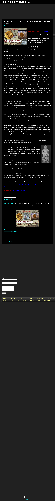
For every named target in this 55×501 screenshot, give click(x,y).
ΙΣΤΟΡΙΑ (5, 231)
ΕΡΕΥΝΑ (18, 300)
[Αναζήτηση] (31, 2)
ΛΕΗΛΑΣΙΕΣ (11, 300)
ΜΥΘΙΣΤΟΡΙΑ (23, 298)
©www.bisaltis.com (27, 499)
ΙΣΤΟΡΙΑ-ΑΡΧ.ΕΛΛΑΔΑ (13, 298)
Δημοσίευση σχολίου (8, 241)
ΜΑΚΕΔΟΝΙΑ (32, 300)
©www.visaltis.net (8, 203)
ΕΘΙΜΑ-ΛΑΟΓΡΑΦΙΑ (47, 300)
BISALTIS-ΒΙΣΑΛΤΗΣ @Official (16, 2)
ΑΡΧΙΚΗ (4, 298)
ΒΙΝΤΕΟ (4, 300)
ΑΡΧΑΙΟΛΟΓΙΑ (30, 298)
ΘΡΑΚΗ (39, 300)
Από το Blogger (27, 497)
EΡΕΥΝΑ (15, 231)
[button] (4, 26)
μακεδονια (11, 231)
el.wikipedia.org (8, 199)
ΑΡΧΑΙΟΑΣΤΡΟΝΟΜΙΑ (40, 298)
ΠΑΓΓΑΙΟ (25, 300)
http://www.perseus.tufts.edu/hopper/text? (17, 195)
